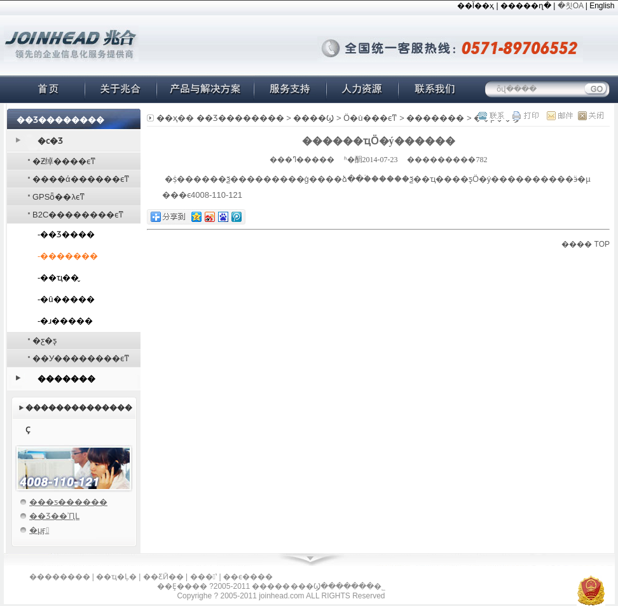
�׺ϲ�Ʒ (50, 141)
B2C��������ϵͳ (78, 214)
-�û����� (66, 299)
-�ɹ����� (65, 321)
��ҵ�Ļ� (116, 576)
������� (66, 378)
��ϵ (493, 115)
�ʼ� (556, 115)
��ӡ (524, 115)
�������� (59, 576)
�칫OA (571, 5)
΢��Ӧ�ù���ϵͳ (370, 118)
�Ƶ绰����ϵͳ (64, 161)
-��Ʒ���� (66, 234)
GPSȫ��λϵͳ (58, 197)
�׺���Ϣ (313, 118)
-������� (68, 256)
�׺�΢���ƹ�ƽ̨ (44, 340)
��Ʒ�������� (240, 118)
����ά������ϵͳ (81, 179)
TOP (602, 244)
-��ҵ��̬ (58, 277)
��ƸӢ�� (163, 576)
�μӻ (39, 530)
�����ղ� (525, 5)
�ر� (587, 115)
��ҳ (166, 118)
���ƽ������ (68, 502)
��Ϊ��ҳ (475, 5)
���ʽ (203, 576)
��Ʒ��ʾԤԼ (54, 516)
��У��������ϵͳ (81, 358)
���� (576, 244)
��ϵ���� (248, 576)
